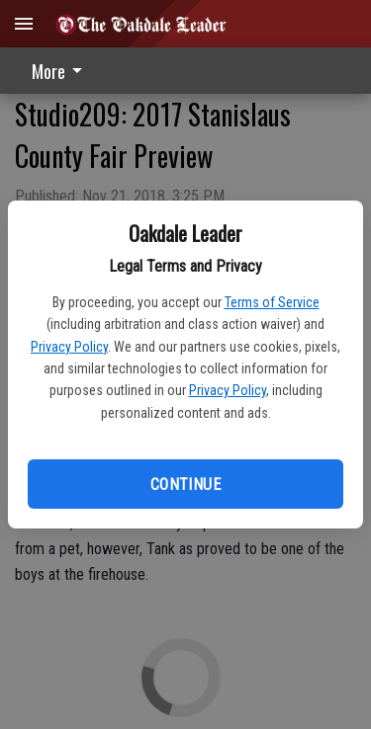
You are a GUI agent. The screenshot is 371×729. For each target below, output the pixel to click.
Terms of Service (272, 302)
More (60, 71)
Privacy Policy (69, 347)
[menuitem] (62, 70)
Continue (185, 484)
